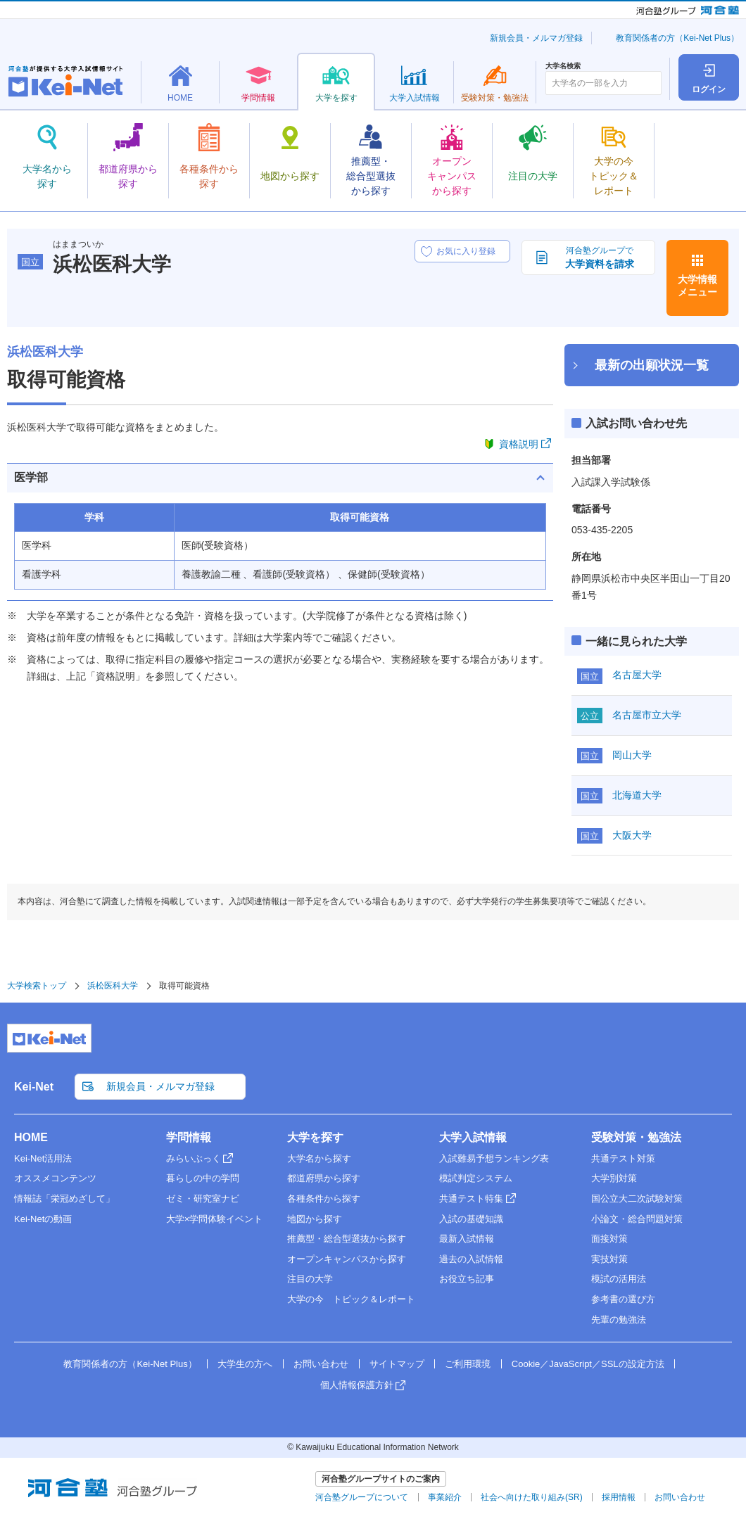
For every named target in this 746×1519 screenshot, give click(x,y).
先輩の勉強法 (618, 1319)
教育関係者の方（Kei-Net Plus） (677, 38)
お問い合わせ (320, 1364)
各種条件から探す (323, 1198)
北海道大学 (637, 795)
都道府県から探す (323, 1178)
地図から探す (314, 1219)
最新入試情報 (466, 1238)
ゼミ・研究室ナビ (202, 1198)
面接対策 (609, 1238)
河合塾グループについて (361, 1497)
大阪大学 (632, 835)
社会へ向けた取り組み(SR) (532, 1497)
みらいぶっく (193, 1158)
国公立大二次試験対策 (637, 1198)
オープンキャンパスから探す (346, 1259)
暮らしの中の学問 (202, 1178)
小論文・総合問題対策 (637, 1219)
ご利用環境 (468, 1364)
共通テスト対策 (623, 1158)
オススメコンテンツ (55, 1178)
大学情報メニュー (697, 286)
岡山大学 (632, 755)
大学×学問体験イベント (214, 1219)
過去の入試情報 (471, 1259)
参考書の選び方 (623, 1299)
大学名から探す (319, 1158)
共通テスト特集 (471, 1198)
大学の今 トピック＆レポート (351, 1299)
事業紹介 (445, 1497)
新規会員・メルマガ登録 (536, 38)
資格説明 (518, 444)
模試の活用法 (618, 1278)
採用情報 (619, 1497)
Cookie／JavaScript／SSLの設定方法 (588, 1364)
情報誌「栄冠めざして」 (64, 1198)
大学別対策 (614, 1178)
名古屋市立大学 (646, 714)
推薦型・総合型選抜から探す (346, 1238)
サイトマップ (396, 1364)
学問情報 (188, 1137)
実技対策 (609, 1259)
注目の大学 (310, 1278)
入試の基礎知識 (471, 1219)
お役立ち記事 (466, 1278)
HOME (31, 1137)
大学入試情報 (473, 1137)
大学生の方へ (244, 1364)
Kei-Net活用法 (43, 1158)
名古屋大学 (637, 674)
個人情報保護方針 (356, 1385)
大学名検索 (563, 66)
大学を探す (315, 1137)
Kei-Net (33, 1087)
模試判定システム (475, 1178)
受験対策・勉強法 (636, 1137)
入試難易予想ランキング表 (494, 1158)
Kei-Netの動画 (43, 1219)
